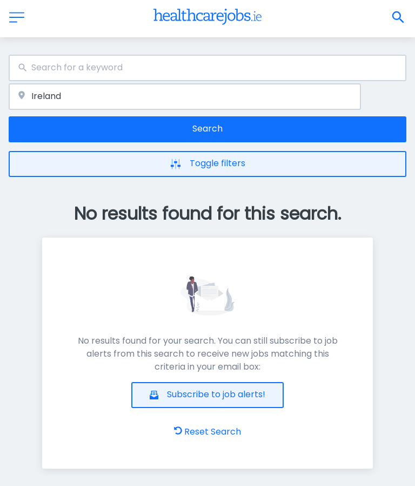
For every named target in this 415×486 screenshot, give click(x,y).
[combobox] (207, 68)
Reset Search (207, 431)
